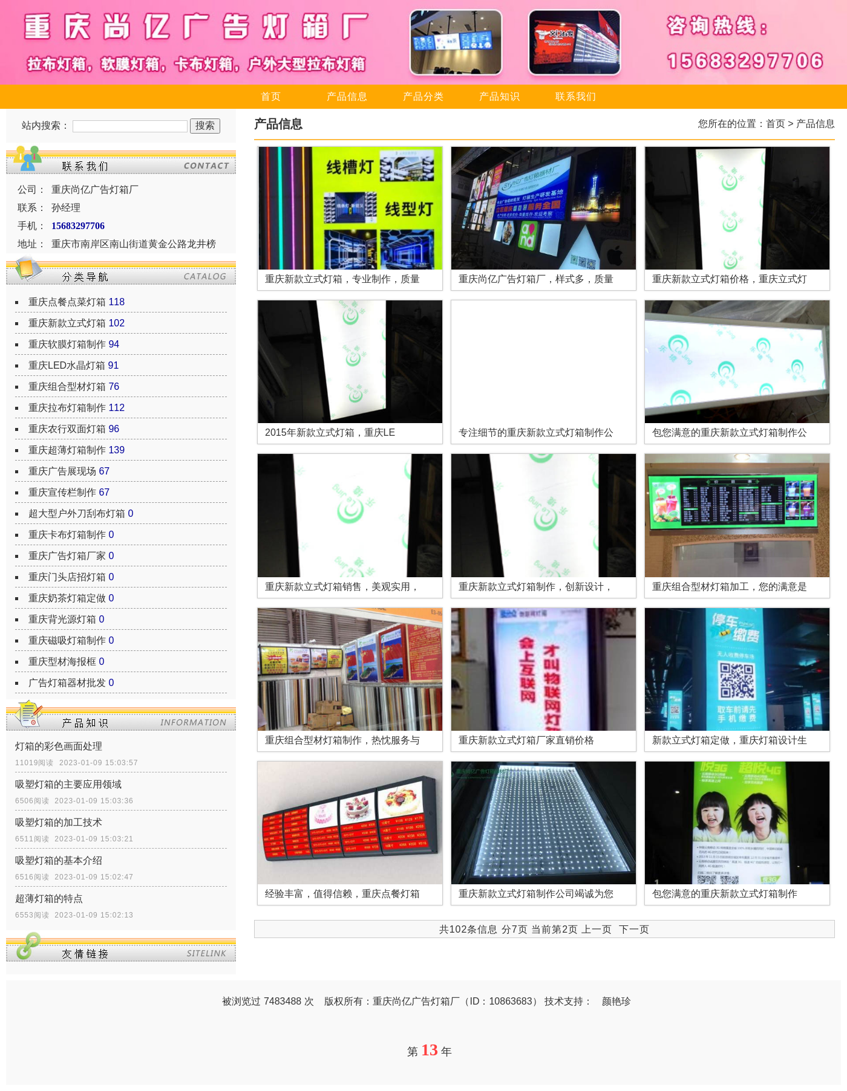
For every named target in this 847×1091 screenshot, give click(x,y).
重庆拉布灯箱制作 (67, 408)
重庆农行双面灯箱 (67, 429)
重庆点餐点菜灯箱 (67, 302)
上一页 (596, 929)
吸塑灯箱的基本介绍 (58, 860)
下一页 (634, 929)
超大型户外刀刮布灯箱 (76, 513)
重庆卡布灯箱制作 (67, 534)
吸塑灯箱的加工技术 (58, 822)
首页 (271, 96)
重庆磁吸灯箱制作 (67, 640)
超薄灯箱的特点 (49, 898)
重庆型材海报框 (62, 661)
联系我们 (576, 96)
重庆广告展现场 (62, 471)
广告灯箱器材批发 (67, 683)
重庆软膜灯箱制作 (67, 344)
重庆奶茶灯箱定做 (67, 598)
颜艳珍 (616, 1001)
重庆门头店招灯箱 (67, 577)
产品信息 (347, 96)
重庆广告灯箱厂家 (67, 556)
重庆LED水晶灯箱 (66, 365)
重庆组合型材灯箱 (67, 386)
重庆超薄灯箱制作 (67, 450)
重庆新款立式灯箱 (67, 323)
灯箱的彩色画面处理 (58, 746)
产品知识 (499, 96)
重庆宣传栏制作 (62, 492)
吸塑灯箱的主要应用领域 (68, 784)
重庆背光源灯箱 (62, 619)
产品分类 (423, 96)
